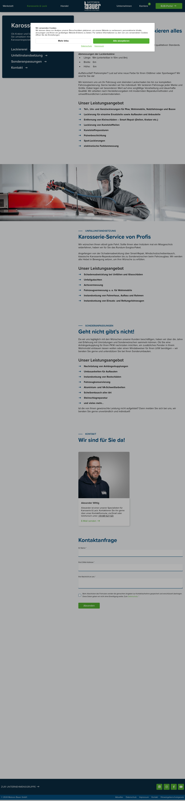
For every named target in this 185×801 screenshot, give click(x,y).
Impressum (99, 46)
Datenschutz (86, 46)
